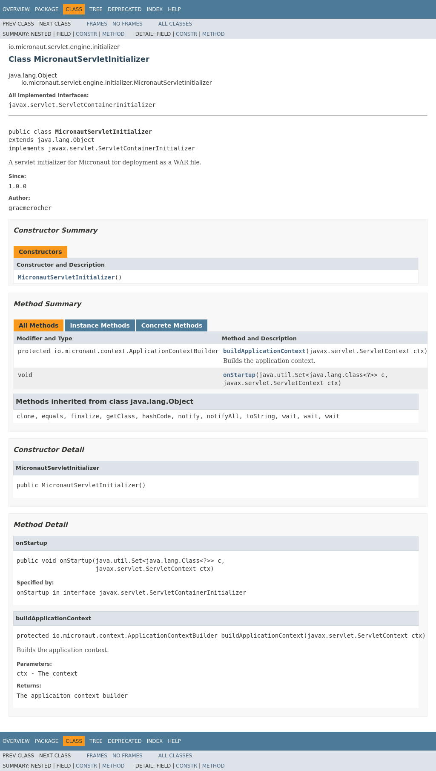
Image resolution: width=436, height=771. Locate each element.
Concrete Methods (172, 325)
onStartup (239, 374)
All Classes (175, 24)
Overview (16, 9)
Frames (96, 24)
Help (174, 9)
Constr (86, 34)
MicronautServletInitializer (66, 277)
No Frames (127, 24)
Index (155, 9)
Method (113, 34)
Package (46, 9)
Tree (96, 9)
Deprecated (125, 9)
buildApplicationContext (264, 351)
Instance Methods (99, 325)
